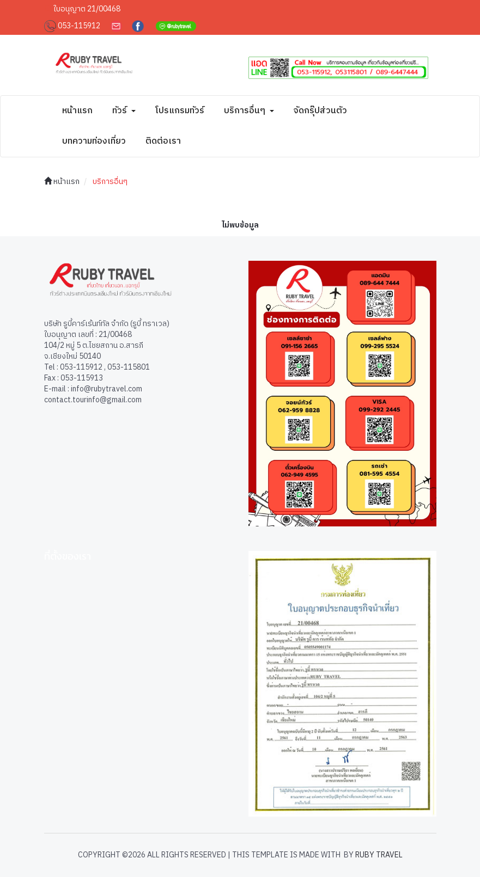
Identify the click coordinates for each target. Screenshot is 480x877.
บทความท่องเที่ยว (94, 141)
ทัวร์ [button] (124, 110)
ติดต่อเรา (163, 141)
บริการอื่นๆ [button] (249, 110)
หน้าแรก (77, 110)
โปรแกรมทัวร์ (179, 110)
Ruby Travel (379, 855)
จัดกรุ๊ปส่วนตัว (320, 110)
